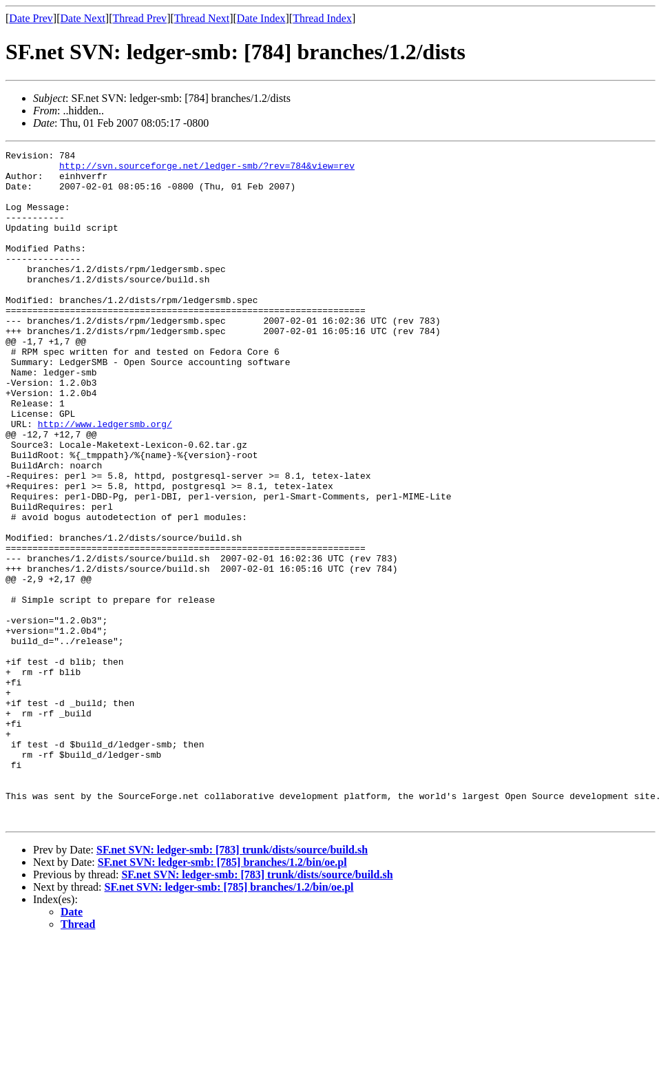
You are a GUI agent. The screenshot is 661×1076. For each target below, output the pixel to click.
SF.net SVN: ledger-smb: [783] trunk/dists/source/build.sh (232, 984)
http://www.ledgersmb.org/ (105, 479)
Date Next (83, 18)
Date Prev (31, 18)
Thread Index (322, 18)
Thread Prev (139, 18)
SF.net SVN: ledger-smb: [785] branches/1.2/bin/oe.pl (222, 996)
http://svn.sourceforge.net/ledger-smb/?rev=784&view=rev (207, 169)
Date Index (261, 18)
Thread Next (201, 18)
